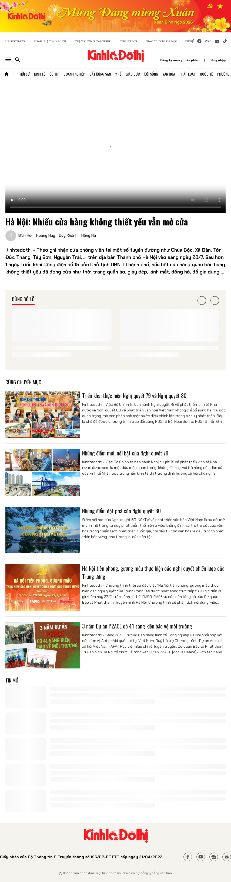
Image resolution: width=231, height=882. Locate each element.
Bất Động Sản (100, 74)
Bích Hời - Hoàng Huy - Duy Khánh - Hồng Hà (57, 235)
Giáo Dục (133, 74)
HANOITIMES (15, 41)
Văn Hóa (168, 74)
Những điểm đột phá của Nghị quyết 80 (121, 511)
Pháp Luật (187, 74)
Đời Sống (151, 74)
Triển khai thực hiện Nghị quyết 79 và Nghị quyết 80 (134, 395)
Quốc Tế (206, 74)
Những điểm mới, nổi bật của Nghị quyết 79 (125, 453)
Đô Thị (54, 74)
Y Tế (118, 74)
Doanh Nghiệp (74, 74)
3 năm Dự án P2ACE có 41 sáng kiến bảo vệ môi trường (137, 626)
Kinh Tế (39, 74)
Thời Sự (24, 74)
